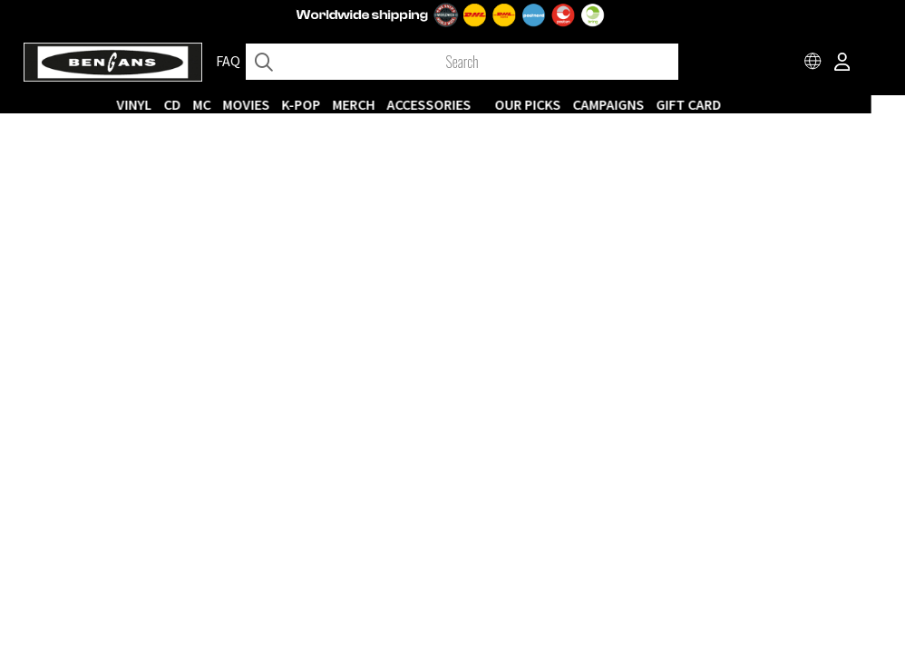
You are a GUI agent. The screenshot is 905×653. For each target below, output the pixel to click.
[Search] (461, 62)
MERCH (387, 104)
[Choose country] (813, 63)
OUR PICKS (562, 104)
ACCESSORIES (463, 104)
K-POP (335, 104)
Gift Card (722, 104)
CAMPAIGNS (642, 104)
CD (206, 104)
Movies (280, 104)
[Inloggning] (842, 63)
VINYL (168, 104)
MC (236, 104)
